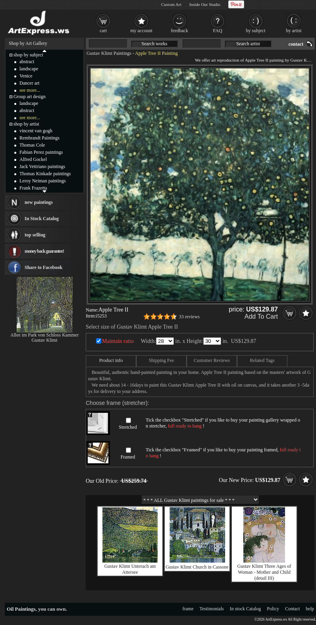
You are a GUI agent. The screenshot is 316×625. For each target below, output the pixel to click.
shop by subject (28, 55)
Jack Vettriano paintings (42, 166)
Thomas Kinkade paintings (45, 173)
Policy (273, 608)
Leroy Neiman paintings (42, 181)
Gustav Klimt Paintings (109, 53)
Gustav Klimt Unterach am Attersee (130, 569)
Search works (155, 43)
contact (296, 44)
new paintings (39, 202)
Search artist (248, 43)
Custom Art (171, 4)
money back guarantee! (44, 251)
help (310, 608)
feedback (179, 30)
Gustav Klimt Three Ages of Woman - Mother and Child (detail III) (264, 572)
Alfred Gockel (33, 159)
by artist (294, 30)
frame (188, 608)
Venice (26, 76)
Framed (128, 457)
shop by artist (26, 124)
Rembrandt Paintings (39, 138)
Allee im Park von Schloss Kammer (44, 335)
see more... (29, 90)
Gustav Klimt (45, 340)
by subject (256, 30)
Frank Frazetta (33, 188)
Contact (292, 608)
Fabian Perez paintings (41, 152)
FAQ (217, 30)
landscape (28, 69)
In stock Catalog (245, 608)
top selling (35, 235)
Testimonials (212, 608)
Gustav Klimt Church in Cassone (197, 567)
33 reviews (189, 316)
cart (103, 30)
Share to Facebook (43, 267)
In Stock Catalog (42, 218)
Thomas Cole (32, 145)
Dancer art (29, 83)
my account (141, 30)
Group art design (29, 96)
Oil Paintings (21, 609)
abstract (26, 61)
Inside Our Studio (204, 4)
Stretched (128, 427)
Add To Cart (261, 316)
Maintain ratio (118, 341)
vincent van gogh (35, 131)
